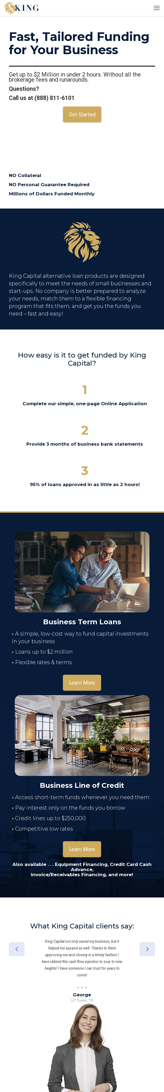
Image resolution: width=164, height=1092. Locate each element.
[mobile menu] (156, 8)
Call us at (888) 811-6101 (42, 98)
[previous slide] (17, 949)
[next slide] (147, 949)
